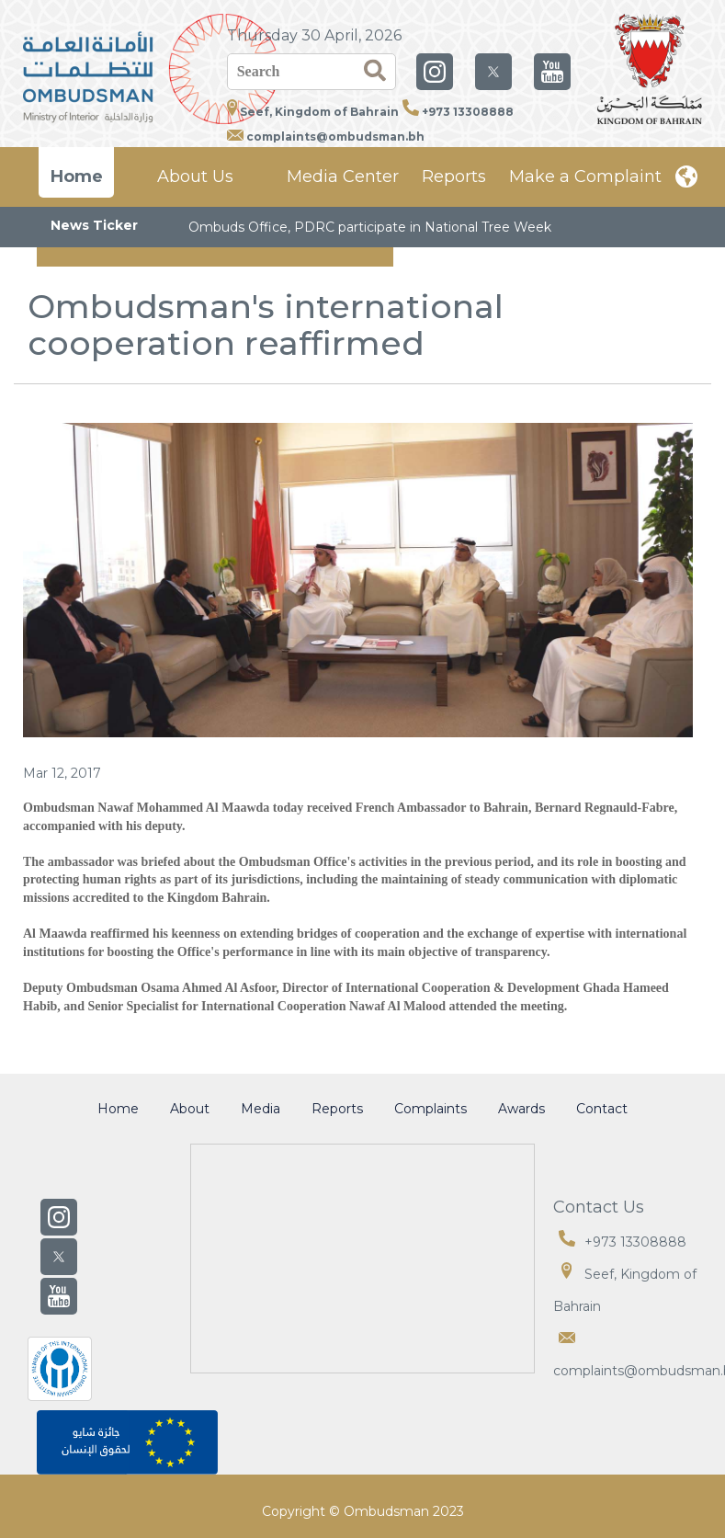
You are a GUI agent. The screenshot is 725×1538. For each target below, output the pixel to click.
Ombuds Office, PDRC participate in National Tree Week (369, 227)
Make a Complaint (585, 176)
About (190, 1108)
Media (260, 1108)
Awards (521, 1108)
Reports (454, 176)
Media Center (343, 176)
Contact (602, 1108)
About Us (195, 176)
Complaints (430, 1108)
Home (77, 176)
